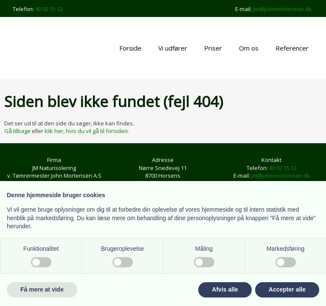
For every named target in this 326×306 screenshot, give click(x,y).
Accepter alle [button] (287, 289)
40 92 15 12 (49, 9)
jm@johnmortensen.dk (282, 9)
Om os (249, 48)
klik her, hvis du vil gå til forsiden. (87, 131)
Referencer (292, 48)
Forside (130, 48)
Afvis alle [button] (225, 289)
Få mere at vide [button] (42, 289)
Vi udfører (172, 48)
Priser (213, 48)
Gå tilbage (17, 131)
